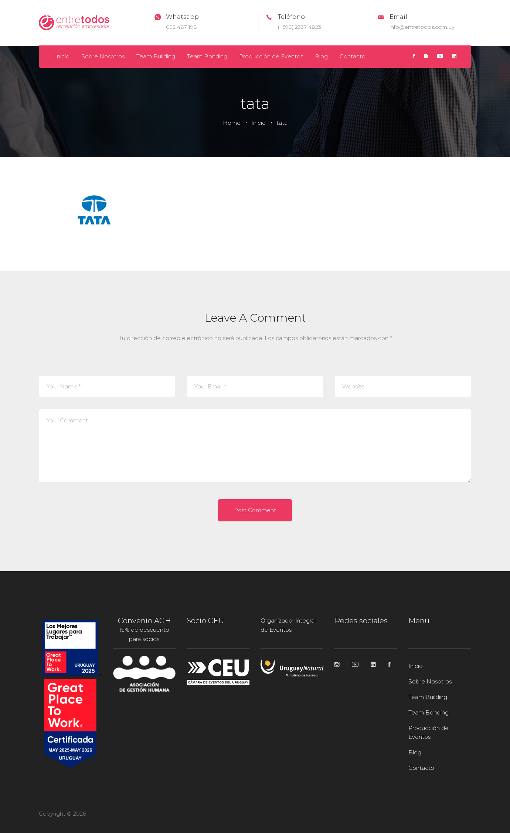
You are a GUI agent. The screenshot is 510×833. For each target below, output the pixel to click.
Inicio (258, 122)
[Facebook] (414, 57)
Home (232, 122)
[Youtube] (440, 57)
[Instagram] (426, 57)
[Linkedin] (454, 57)
